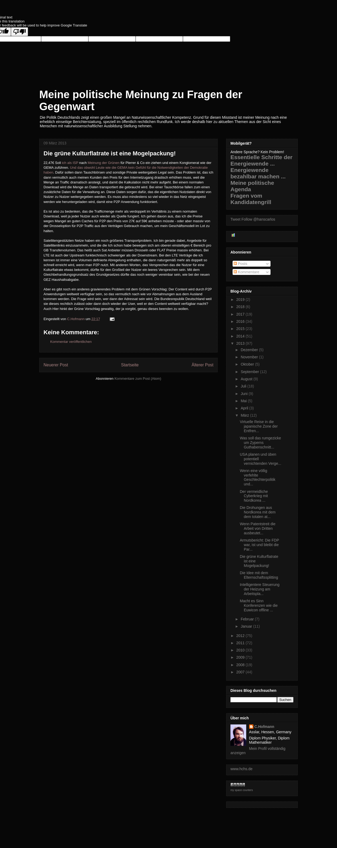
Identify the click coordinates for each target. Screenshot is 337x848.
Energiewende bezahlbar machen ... (258, 173)
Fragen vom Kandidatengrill (250, 199)
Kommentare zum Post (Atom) (138, 379)
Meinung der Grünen (103, 163)
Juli (244, 386)
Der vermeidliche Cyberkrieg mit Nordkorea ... (254, 496)
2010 (241, 650)
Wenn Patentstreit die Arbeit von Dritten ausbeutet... (258, 528)
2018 (241, 307)
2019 (241, 299)
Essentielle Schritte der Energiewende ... (261, 160)
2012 (241, 636)
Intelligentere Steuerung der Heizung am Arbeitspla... (260, 589)
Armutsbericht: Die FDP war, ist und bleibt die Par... (259, 544)
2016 (241, 321)
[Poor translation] (19, 31)
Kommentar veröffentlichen (71, 342)
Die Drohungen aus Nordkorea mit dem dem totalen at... (258, 512)
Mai (244, 401)
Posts (240, 264)
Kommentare (246, 272)
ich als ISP (70, 163)
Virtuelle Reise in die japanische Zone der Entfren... (259, 426)
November (250, 357)
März (245, 415)
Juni (245, 394)
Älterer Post (202, 365)
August (247, 379)
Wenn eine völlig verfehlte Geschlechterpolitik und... (257, 477)
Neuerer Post (56, 365)
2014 (241, 336)
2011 (241, 643)
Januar (247, 626)
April (245, 408)
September (250, 372)
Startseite (130, 365)
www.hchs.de (241, 769)
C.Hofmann (264, 726)
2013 (241, 343)
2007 (241, 672)
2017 (241, 314)
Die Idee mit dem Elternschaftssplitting (259, 575)
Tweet (235, 219)
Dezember (250, 350)
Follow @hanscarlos (258, 219)
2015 (241, 329)
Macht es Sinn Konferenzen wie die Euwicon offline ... (259, 605)
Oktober (248, 364)
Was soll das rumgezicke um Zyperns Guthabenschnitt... (260, 442)
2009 (241, 657)
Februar (248, 619)
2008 (241, 665)
